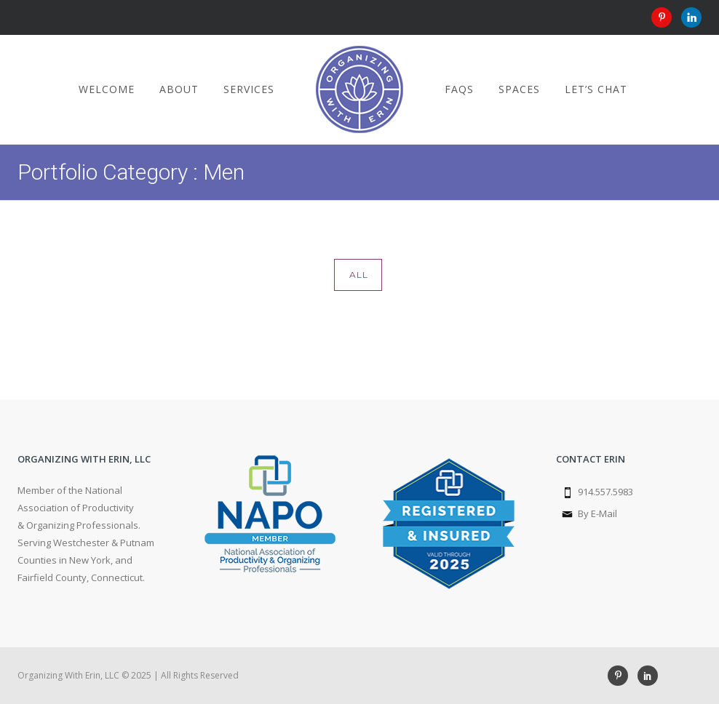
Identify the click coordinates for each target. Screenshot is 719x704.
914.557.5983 (605, 491)
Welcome (107, 89)
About (179, 89)
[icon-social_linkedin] (647, 675)
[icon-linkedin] (691, 17)
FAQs (459, 89)
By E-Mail (597, 513)
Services (248, 89)
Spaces (519, 89)
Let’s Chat (596, 89)
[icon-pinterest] (665, 17)
